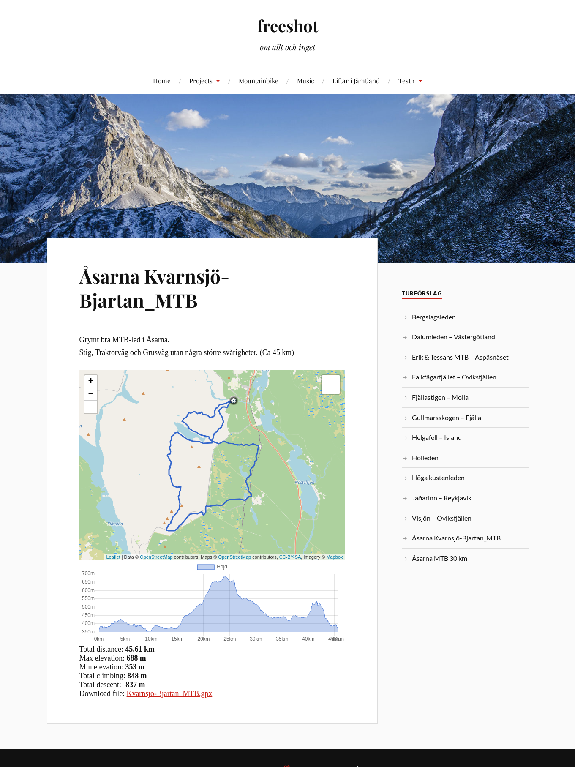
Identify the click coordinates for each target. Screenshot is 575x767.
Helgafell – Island (437, 437)
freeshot (287, 25)
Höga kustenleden (438, 477)
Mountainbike (258, 80)
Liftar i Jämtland (356, 80)
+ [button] (90, 381)
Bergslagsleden (434, 317)
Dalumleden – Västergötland (453, 337)
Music (305, 80)
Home (162, 80)
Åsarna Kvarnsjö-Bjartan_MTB (154, 287)
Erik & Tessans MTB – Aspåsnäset (460, 357)
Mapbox (334, 557)
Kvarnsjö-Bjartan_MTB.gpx (170, 693)
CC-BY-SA (290, 557)
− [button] (90, 394)
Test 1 (406, 80)
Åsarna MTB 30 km (439, 558)
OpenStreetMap (156, 557)
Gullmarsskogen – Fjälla (446, 417)
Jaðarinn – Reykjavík (441, 498)
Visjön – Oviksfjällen (441, 518)
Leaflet (113, 557)
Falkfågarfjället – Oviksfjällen (454, 377)
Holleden (425, 457)
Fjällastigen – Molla (440, 397)
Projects (201, 80)
